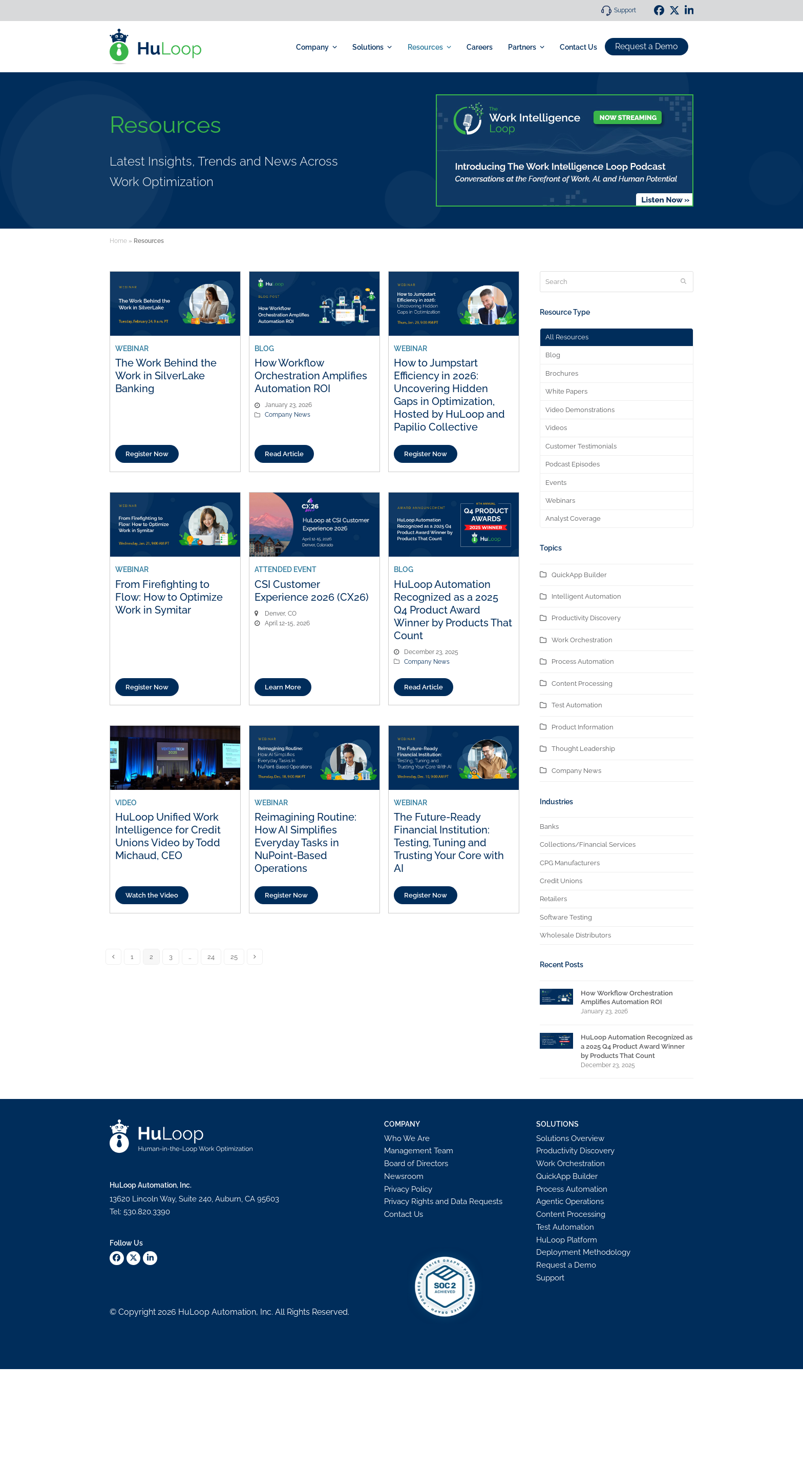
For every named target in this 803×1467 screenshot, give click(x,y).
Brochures (561, 373)
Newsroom (404, 1176)
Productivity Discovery (586, 618)
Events (555, 482)
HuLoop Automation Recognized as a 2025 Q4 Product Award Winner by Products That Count (453, 610)
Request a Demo (646, 46)
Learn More (283, 687)
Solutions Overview (570, 1138)
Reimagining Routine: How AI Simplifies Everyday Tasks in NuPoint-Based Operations (305, 842)
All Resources (566, 337)
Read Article (284, 454)
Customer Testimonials (581, 446)
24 (211, 957)
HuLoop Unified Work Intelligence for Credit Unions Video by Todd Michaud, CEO (168, 836)
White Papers (566, 391)
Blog (552, 355)
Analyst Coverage (573, 518)
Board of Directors (416, 1163)
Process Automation (583, 661)
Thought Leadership (583, 748)
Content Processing (582, 683)
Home (118, 240)
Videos (556, 428)
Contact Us (403, 1214)
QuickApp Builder (579, 575)
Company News (287, 414)
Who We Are (407, 1138)
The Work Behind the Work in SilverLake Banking (166, 376)
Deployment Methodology (583, 1252)
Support (625, 10)
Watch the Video (151, 895)
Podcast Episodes (572, 464)
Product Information (583, 727)
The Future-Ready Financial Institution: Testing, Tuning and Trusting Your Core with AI (449, 842)
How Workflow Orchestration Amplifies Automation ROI (311, 376)
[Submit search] (683, 282)
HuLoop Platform (566, 1240)
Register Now (146, 454)
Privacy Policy (408, 1189)
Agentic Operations (570, 1201)
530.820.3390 (146, 1211)
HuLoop (193, 1312)
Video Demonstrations (580, 410)
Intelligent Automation (586, 596)
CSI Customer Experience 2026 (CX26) (312, 590)
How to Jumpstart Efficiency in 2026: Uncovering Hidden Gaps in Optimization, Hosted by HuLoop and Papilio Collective (449, 395)
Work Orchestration (582, 640)
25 (234, 957)
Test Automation (577, 705)
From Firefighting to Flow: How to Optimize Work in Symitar (169, 597)
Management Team (418, 1150)
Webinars (560, 500)
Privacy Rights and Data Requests (443, 1201)
